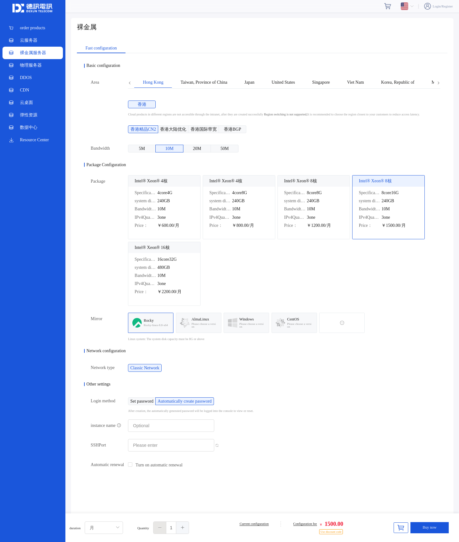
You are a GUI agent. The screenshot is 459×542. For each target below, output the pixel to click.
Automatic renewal (107, 464)
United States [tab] (283, 82)
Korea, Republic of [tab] (397, 82)
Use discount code (330, 531)
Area (95, 82)
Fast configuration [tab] (101, 48)
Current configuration (253, 524)
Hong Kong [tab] (153, 82)
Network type (103, 367)
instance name (106, 425)
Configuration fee (305, 524)
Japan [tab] (249, 82)
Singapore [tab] (321, 82)
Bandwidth (100, 148)
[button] (160, 528)
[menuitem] (32, 28)
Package (98, 181)
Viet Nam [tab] (355, 82)
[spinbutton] (171, 527)
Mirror (96, 318)
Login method (103, 401)
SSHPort (98, 445)
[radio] (145, 104)
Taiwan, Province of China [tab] (204, 82)
